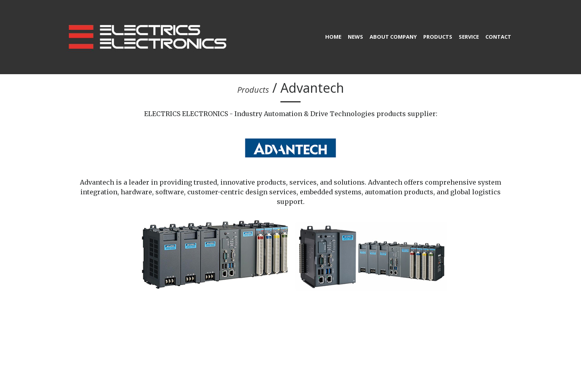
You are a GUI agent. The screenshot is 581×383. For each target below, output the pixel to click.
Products (437, 36)
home (333, 36)
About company (393, 36)
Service (469, 36)
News (355, 36)
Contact (498, 36)
